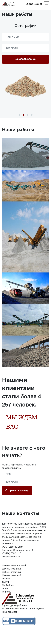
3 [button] (27, 115)
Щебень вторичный (11, 572)
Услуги (5, 582)
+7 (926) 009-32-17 (34, 4)
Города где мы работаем (14, 605)
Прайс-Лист (8, 585)
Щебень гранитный (11, 575)
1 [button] (19, 115)
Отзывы (6, 588)
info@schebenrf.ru (11, 557)
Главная (6, 578)
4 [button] (32, 115)
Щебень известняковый (14, 565)
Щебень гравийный (11, 569)
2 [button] (23, 115)
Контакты (6, 592)
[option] (25, 86)
